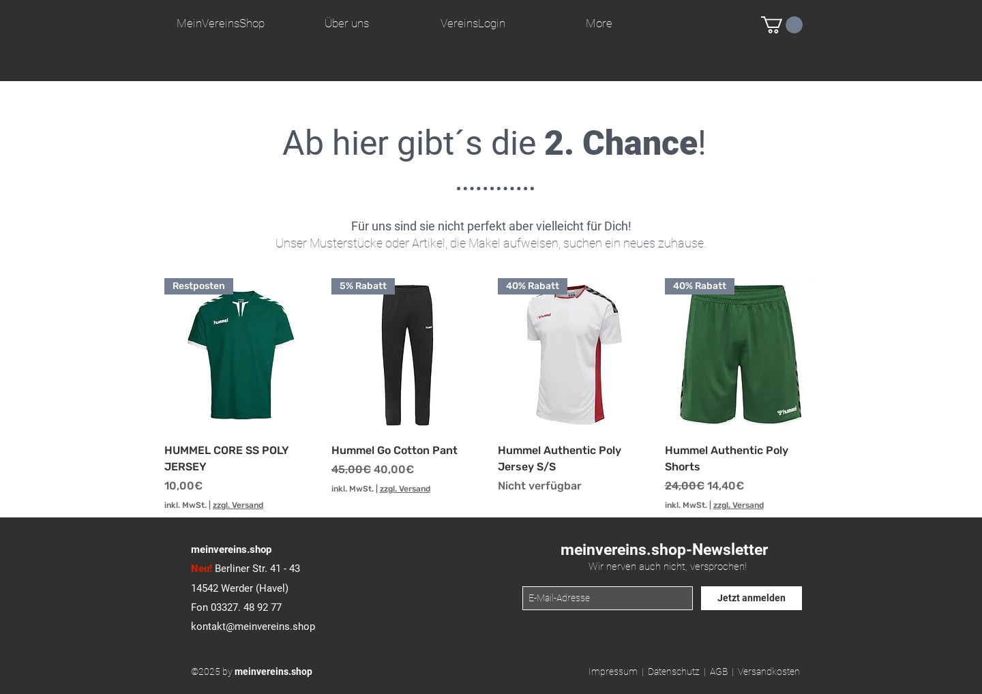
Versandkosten (769, 671)
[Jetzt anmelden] (751, 598)
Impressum (613, 671)
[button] (782, 24)
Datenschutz (674, 671)
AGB (719, 671)
